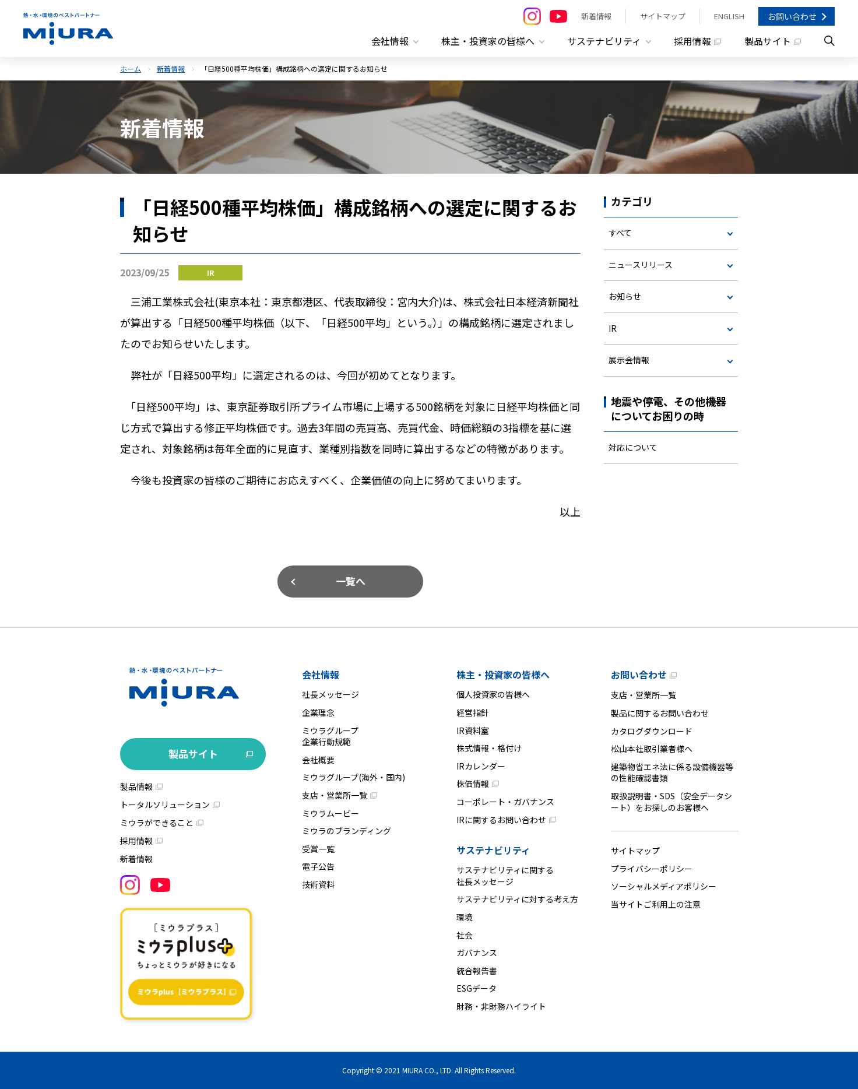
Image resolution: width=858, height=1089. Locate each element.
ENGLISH (729, 16)
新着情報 (596, 16)
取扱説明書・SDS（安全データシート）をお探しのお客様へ (671, 801)
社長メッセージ (330, 694)
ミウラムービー (330, 812)
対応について (633, 447)
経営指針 (472, 712)
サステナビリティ (493, 850)
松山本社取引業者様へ (651, 748)
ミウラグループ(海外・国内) (353, 777)
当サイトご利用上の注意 (656, 904)
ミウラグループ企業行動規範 (330, 735)
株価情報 (472, 783)
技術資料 (318, 884)
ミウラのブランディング (346, 831)
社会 (464, 934)
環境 (464, 917)
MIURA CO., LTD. (427, 1070)
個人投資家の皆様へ (493, 694)
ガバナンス (476, 952)
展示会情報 (629, 360)
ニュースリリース (641, 264)
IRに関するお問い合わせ (501, 819)
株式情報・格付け (489, 748)
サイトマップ (662, 16)
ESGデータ (476, 988)
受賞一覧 (318, 849)
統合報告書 (476, 970)
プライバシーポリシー (651, 868)
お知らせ (625, 296)
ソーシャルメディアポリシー (663, 886)
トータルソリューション (165, 804)
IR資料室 (472, 730)
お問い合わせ (792, 16)
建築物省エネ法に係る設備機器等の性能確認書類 (672, 772)
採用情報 (692, 41)
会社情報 (320, 674)
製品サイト (767, 41)
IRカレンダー (480, 766)
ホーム (130, 68)
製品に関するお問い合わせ (660, 713)
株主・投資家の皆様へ (503, 674)
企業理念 (318, 712)
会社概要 (318, 759)
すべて (620, 232)
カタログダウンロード (651, 730)
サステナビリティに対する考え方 (517, 899)
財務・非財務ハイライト (501, 1006)
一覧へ (350, 581)
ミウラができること (157, 822)
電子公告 (318, 866)
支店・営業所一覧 (334, 795)
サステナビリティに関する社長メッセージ (505, 875)
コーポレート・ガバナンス (505, 801)
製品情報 (136, 786)
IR (613, 328)
